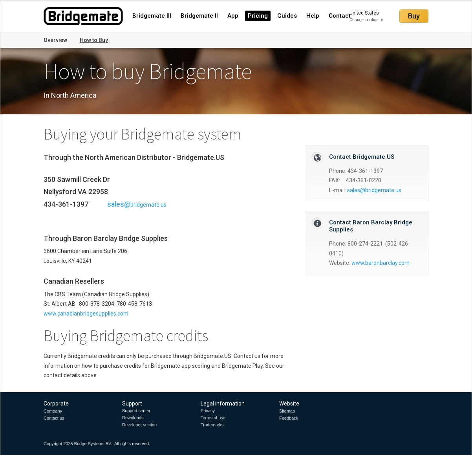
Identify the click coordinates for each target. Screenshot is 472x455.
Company (53, 411)
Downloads (132, 417)
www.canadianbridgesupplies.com (86, 313)
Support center (136, 410)
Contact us (54, 418)
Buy (414, 16)
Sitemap (287, 411)
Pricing (258, 15)
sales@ (374, 190)
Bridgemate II (199, 15)
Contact (340, 15)
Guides (287, 15)
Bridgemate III (151, 15)
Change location (364, 20)
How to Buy (94, 40)
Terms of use (213, 417)
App (232, 15)
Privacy (208, 410)
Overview (55, 40)
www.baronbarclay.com (380, 263)
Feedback (288, 418)
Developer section (139, 424)
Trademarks (212, 424)
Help (312, 15)
